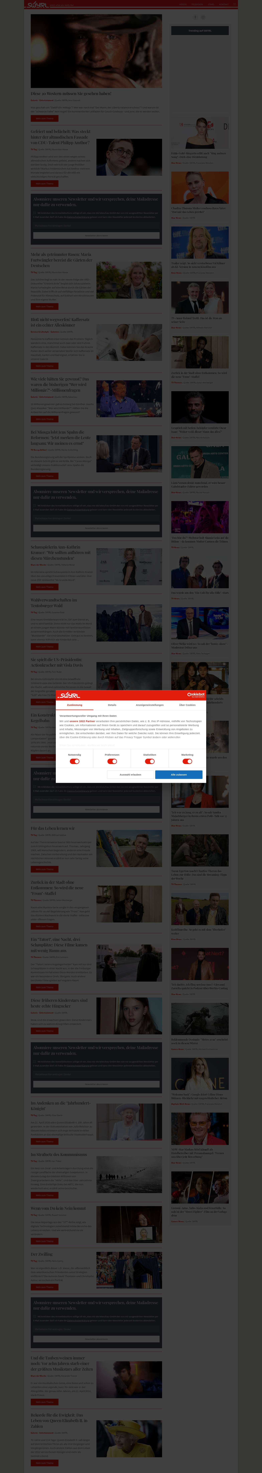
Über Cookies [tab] (187, 705)
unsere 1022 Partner (82, 721)
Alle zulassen (179, 774)
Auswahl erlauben (130, 774)
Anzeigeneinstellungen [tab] (150, 705)
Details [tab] (112, 705)
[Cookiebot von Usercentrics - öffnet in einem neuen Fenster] (190, 695)
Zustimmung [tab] (74, 705)
